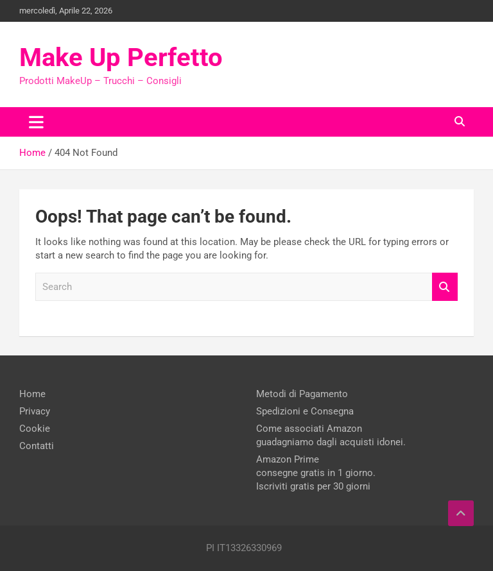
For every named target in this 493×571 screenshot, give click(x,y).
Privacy (34, 411)
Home (32, 394)
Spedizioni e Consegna (305, 411)
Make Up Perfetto (121, 57)
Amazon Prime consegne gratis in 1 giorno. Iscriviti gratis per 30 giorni (316, 473)
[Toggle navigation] (36, 122)
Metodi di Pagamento (302, 394)
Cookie (34, 428)
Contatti (36, 446)
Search (445, 287)
